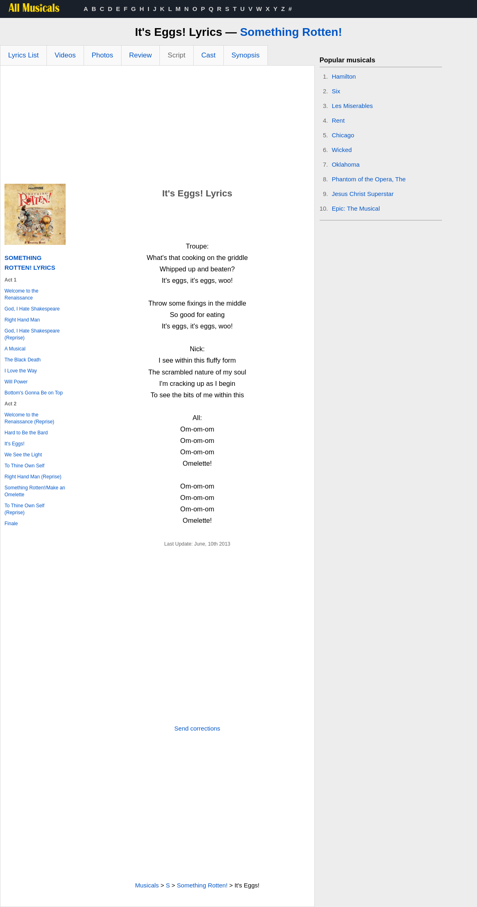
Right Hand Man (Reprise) (32, 477)
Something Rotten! (291, 32)
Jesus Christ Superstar (363, 193)
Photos (102, 55)
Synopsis (246, 55)
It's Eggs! (14, 444)
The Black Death (22, 360)
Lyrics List (23, 55)
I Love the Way (20, 371)
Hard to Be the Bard (26, 433)
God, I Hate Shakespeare (32, 309)
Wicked (342, 149)
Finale (11, 523)
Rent (338, 120)
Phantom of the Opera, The (369, 179)
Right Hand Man (22, 320)
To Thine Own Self (24, 466)
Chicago (343, 135)
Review (140, 55)
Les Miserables (352, 105)
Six (336, 91)
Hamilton (344, 76)
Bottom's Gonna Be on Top (33, 393)
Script (176, 55)
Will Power (16, 382)
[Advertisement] (157, 127)
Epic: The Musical (356, 208)
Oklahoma (346, 164)
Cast (208, 55)
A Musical (14, 349)
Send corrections (197, 728)
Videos (65, 55)
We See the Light (23, 455)
